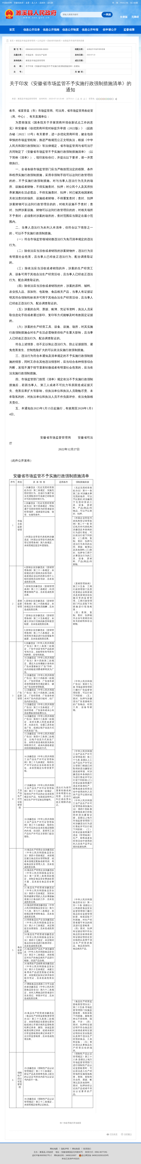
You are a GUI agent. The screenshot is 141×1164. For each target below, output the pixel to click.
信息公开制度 (70, 29)
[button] (124, 15)
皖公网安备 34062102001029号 (94, 1155)
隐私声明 (65, 1149)
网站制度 (76, 1149)
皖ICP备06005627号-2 (42, 1155)
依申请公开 (109, 29)
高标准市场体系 (54, 41)
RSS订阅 (124, 3)
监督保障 (129, 29)
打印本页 (113, 1134)
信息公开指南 (51, 29)
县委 (27, 3)
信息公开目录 (31, 29)
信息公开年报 (90, 29)
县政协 (42, 3)
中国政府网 (7, 3)
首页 (12, 29)
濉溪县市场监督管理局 (25, 41)
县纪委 (50, 3)
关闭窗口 (128, 1134)
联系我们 (87, 1149)
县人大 (34, 3)
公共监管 (41, 41)
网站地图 (54, 1149)
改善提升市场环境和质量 (73, 41)
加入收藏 (134, 3)
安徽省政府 (19, 3)
